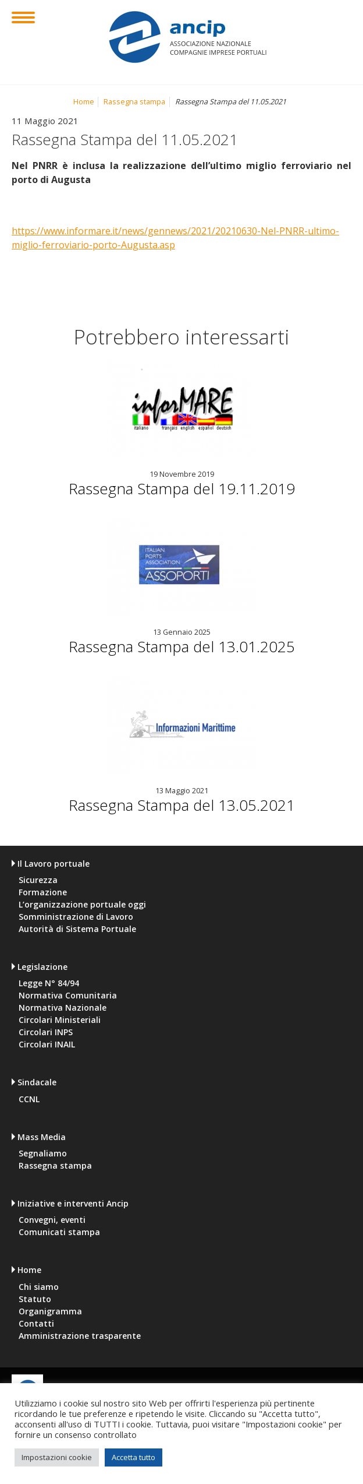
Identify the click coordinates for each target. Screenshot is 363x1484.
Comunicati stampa (59, 1232)
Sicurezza (38, 880)
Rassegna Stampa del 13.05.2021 (182, 804)
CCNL (29, 1099)
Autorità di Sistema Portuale (77, 929)
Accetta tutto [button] (133, 1457)
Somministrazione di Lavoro (76, 917)
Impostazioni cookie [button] (57, 1457)
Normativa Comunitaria (68, 995)
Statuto (35, 1299)
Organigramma (50, 1311)
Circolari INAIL (47, 1044)
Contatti (36, 1324)
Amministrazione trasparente (80, 1336)
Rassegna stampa (134, 102)
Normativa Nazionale (62, 1008)
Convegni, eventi (52, 1220)
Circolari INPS (46, 1032)
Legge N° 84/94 (49, 983)
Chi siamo (39, 1287)
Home (83, 102)
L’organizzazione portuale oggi (82, 905)
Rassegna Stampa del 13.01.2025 (182, 646)
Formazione (43, 892)
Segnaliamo (43, 1153)
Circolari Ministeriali (60, 1020)
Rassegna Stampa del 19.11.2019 (182, 488)
